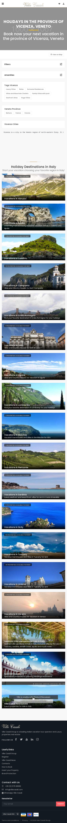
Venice (18, 113)
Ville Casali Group (9, 753)
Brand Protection (9, 773)
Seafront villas (12, 98)
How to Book (7, 767)
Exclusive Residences (35, 89)
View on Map (57, 55)
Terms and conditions (10, 820)
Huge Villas (25, 98)
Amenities (9, 75)
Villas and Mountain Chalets (17, 93)
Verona (27, 113)
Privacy (25, 820)
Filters (7, 64)
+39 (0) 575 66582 (11, 786)
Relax (21, 89)
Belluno (9, 113)
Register (5, 757)
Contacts (6, 763)
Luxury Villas (11, 89)
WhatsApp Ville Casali (12, 793)
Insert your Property (10, 770)
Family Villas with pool (40, 93)
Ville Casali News (9, 760)
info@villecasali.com (12, 789)
